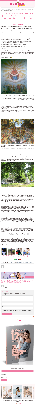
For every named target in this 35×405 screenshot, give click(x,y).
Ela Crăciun (2, 9)
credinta (20, 262)
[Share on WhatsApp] (17, 24)
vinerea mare (30, 262)
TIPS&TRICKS (7, 9)
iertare (23, 262)
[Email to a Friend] (20, 24)
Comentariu (4, 294)
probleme (27, 262)
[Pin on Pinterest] (22, 24)
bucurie (18, 262)
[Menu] (1, 4)
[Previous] (2, 393)
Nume (3, 302)
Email (3, 306)
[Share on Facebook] (18, 24)
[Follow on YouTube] (18, 0)
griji (21, 262)
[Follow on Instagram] (17, 0)
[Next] (33, 393)
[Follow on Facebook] (16, 0)
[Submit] (33, 317)
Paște (25, 262)
